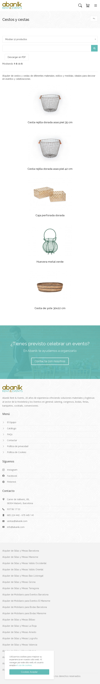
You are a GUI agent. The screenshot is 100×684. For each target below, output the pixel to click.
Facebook (12, 475)
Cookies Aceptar (29, 672)
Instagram (12, 469)
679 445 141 (28, 515)
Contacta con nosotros (50, 361)
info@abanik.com (16, 527)
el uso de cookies (24, 665)
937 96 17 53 (13, 509)
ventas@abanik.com (17, 521)
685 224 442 (13, 515)
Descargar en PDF (17, 57)
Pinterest (11, 481)
